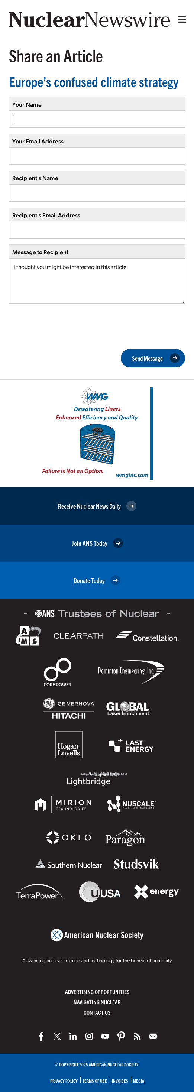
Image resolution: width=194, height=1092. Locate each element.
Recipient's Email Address (46, 215)
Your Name (27, 104)
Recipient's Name (35, 178)
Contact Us (97, 1012)
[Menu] (180, 19)
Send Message (156, 358)
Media (138, 1080)
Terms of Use (95, 1080)
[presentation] (65, 325)
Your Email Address (38, 141)
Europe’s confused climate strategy (93, 81)
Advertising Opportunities (97, 991)
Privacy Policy (64, 1080)
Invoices (120, 1080)
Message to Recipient (40, 252)
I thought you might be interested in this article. (97, 281)
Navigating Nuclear (97, 1001)
